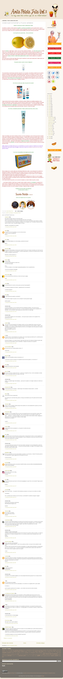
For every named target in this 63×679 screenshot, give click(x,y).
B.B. (6, 566)
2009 (50, 136)
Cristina (6, 426)
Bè (5, 335)
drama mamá (7, 470)
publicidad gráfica (22, 655)
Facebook (44, 650)
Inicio (24, 643)
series (33, 655)
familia (44, 652)
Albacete (3, 650)
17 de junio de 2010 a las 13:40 (10, 331)
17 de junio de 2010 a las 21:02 (10, 475)
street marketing (44, 655)
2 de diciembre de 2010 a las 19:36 (11, 635)
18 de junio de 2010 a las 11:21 (10, 600)
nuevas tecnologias (31, 654)
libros (58, 652)
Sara (6, 479)
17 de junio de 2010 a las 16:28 (10, 390)
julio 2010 (50, 125)
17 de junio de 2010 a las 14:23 (10, 352)
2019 (50, 101)
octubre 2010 (50, 120)
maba (6, 283)
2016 (50, 106)
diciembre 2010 (51, 117)
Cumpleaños (20, 650)
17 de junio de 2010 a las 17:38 (10, 439)
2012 (50, 112)
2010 (50, 115)
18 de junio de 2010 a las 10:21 (10, 577)
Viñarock (45, 651)
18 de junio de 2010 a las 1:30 (10, 526)
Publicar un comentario (8, 638)
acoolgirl (6, 489)
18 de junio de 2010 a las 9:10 (10, 552)
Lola (9, 651)
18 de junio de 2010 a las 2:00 (10, 537)
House (58, 650)
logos (60, 652)
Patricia (6, 259)
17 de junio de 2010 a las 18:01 (10, 448)
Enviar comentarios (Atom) (12, 645)
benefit (7, 212)
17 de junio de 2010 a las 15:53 (10, 361)
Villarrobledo (41, 651)
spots (38, 655)
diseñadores (33, 652)
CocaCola (16, 650)
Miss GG (6, 371)
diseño (37, 652)
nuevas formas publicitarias (23, 654)
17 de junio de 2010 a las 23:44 (10, 516)
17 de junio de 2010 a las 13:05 (10, 270)
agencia (51, 651)
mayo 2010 (50, 128)
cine (15, 652)
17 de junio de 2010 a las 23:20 (10, 507)
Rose (6, 434)
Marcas (11, 651)
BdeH (6, 230)
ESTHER (6, 462)
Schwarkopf (16, 212)
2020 (50, 100)
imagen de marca (54, 652)
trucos (19, 212)
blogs (54, 651)
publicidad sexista (29, 655)
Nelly (6, 294)
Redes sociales (20, 651)
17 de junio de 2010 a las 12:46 (10, 226)
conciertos (18, 652)
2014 (50, 109)
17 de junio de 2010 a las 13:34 (10, 311)
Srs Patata (32, 651)
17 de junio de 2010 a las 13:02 (10, 256)
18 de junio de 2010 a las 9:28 (10, 562)
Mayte (6, 393)
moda (18, 654)
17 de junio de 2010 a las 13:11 (10, 279)
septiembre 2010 (51, 122)
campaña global (58, 651)
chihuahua (13, 652)
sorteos (35, 655)
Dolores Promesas (35, 650)
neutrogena (11, 212)
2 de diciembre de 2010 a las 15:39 (11, 623)
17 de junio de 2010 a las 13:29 (10, 302)
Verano (36, 651)
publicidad (9, 655)
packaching (37, 654)
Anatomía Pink (8, 387)
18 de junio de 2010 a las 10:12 (10, 570)
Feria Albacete (49, 650)
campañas (4, 652)
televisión (48, 655)
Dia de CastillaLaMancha (27, 650)
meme (15, 654)
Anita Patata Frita (11, 650)
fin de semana (48, 652)
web (3, 656)
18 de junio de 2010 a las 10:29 (10, 589)
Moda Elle (7, 248)
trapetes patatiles (54, 655)
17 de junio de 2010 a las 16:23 (10, 383)
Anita (6, 364)
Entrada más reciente (7, 643)
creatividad (26, 652)
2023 (50, 95)
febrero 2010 (50, 133)
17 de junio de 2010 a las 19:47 (10, 466)
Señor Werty (7, 274)
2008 (50, 138)
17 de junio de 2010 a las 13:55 (10, 343)
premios (59, 654)
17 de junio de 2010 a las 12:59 (10, 244)
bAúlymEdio (7, 411)
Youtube (48, 651)
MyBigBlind (7, 452)
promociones (4, 655)
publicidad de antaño (15, 655)
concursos (22, 652)
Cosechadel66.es (8, 346)
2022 (50, 96)
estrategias (40, 652)
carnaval (9, 652)
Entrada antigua (40, 643)
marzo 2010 (50, 131)
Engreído (6, 355)
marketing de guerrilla (10, 654)
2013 (50, 111)
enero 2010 (50, 134)
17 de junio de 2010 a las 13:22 (10, 291)
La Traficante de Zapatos (9, 593)
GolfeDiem (54, 650)
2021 (50, 98)
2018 (50, 103)
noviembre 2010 (51, 118)
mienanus (7, 404)
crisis (29, 652)
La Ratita (6, 556)
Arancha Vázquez (8, 541)
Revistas (25, 651)
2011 (50, 114)
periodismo (41, 654)
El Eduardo (41, 650)
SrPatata (29, 651)
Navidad (15, 651)
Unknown (7, 511)
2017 (50, 104)
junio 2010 (50, 126)
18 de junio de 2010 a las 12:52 (10, 616)
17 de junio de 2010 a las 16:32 (10, 408)
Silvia (6, 239)
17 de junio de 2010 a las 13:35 (10, 319)
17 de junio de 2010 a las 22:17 (10, 497)
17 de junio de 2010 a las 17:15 (10, 430)
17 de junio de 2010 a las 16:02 (10, 367)
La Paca (6, 651)
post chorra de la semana (50, 654)
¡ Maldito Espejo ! (8, 627)
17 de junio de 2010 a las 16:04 (10, 375)
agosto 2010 (50, 123)
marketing (4, 654)
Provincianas (7, 620)
